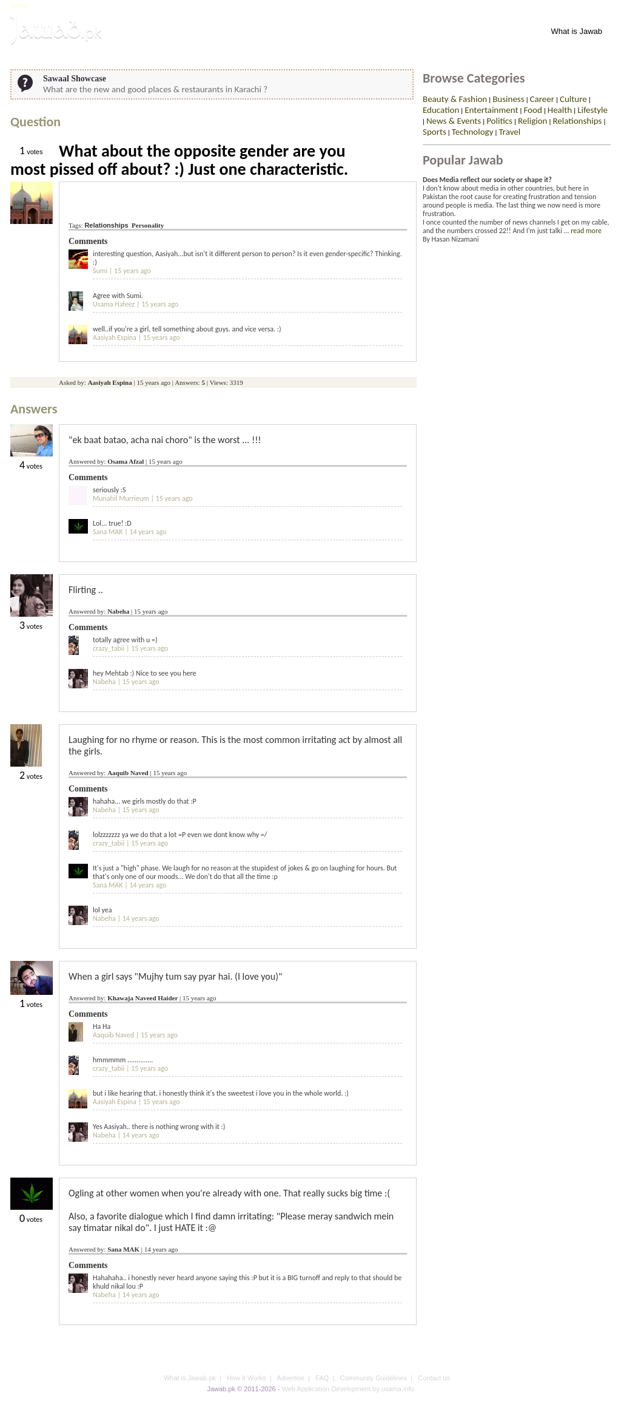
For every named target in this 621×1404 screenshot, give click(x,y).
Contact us (434, 1378)
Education (441, 109)
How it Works (246, 1378)
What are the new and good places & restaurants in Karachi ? (155, 89)
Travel (509, 131)
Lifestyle (592, 109)
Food (532, 109)
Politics (499, 120)
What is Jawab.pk (190, 1378)
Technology (473, 131)
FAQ (322, 1378)
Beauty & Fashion (455, 98)
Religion (533, 120)
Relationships (106, 225)
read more (586, 230)
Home (19, 5)
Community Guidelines (374, 1378)
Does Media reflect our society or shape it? (487, 179)
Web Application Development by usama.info (347, 1388)
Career (542, 98)
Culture (573, 98)
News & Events (453, 120)
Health (560, 109)
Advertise (290, 1378)
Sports (434, 131)
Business (508, 98)
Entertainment (491, 109)
